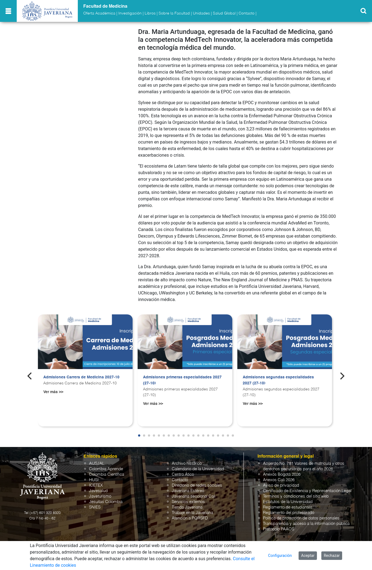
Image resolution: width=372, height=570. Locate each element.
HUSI (94, 480)
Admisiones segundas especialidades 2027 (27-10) (278, 380)
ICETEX (96, 485)
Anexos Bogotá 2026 (282, 474)
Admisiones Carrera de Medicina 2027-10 (81, 377)
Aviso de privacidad (281, 485)
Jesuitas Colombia (105, 502)
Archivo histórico (187, 463)
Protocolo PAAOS (278, 529)
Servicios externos (188, 502)
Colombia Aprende (106, 469)
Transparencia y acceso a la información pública (306, 524)
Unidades (201, 13)
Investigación (130, 13)
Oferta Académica (99, 13)
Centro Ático (183, 474)
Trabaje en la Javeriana (192, 513)
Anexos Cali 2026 (278, 480)
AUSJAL (96, 463)
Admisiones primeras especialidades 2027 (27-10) (182, 380)
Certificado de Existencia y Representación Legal (307, 491)
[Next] (342, 376)
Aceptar (307, 555)
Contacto (246, 13)
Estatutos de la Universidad (288, 502)
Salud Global (224, 13)
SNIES (95, 507)
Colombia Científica (106, 474)
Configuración (280, 555)
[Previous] (30, 376)
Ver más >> (53, 392)
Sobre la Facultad (174, 13)
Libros (150, 13)
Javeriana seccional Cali (193, 496)
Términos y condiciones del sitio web (296, 496)
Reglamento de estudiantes (287, 507)
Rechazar (332, 555)
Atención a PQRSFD (190, 518)
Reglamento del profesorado (288, 513)
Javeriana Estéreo (188, 491)
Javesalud (98, 491)
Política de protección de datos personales (301, 518)
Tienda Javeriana (187, 507)
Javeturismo (100, 496)
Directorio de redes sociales (197, 485)
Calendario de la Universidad (198, 469)
